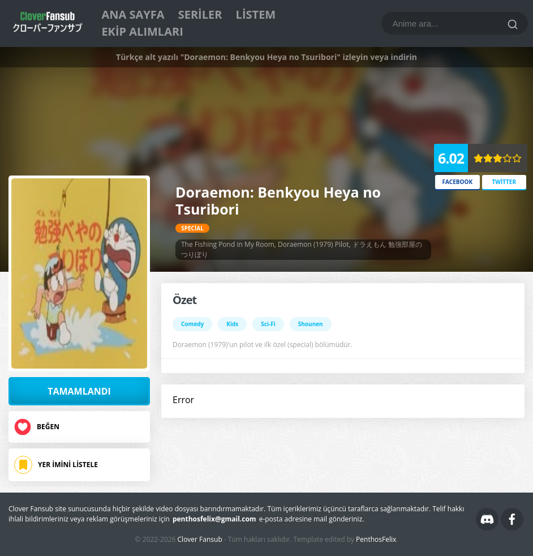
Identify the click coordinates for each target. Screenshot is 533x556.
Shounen (310, 324)
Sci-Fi (268, 324)
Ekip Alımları (142, 31)
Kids (232, 324)
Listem (256, 14)
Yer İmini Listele (68, 464)
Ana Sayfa (132, 14)
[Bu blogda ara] (454, 23)
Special (192, 228)
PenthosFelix (376, 539)
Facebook (457, 182)
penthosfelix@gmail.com (214, 519)
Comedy (192, 324)
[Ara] (512, 24)
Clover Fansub (200, 539)
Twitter (504, 182)
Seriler (200, 14)
